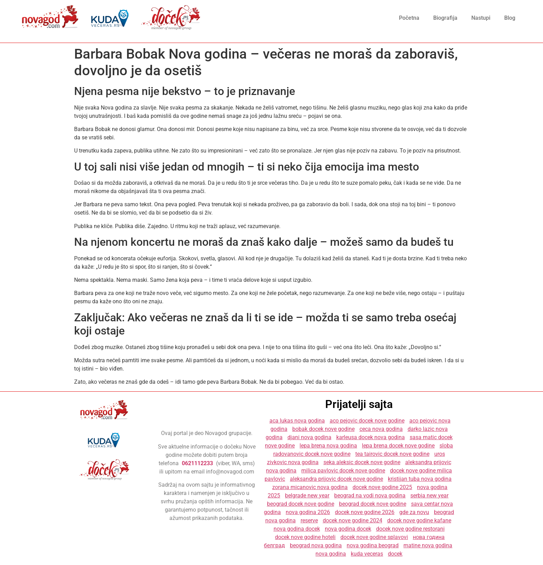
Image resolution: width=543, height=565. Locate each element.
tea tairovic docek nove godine (392, 454)
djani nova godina (309, 437)
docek (395, 553)
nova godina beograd (373, 545)
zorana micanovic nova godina (310, 487)
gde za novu (414, 512)
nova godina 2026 (308, 512)
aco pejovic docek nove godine (367, 420)
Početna (409, 18)
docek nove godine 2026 (364, 512)
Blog (509, 18)
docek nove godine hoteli (305, 537)
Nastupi (480, 18)
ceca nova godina (381, 429)
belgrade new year (307, 495)
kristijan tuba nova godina (420, 479)
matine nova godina (427, 545)
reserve (309, 520)
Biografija (445, 18)
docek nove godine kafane (419, 520)
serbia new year (429, 495)
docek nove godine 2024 (352, 520)
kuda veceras (367, 553)
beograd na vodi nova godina (370, 495)
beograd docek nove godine (300, 504)
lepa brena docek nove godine (398, 445)
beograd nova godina (316, 545)
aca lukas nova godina (297, 420)
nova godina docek (297, 528)
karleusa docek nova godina (370, 437)
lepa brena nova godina (328, 445)
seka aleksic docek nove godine (361, 462)
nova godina (330, 553)
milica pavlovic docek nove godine (343, 470)
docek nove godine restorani (410, 528)
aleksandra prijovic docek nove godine (336, 479)
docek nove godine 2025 (382, 487)
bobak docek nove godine (323, 429)
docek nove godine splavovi (374, 537)
